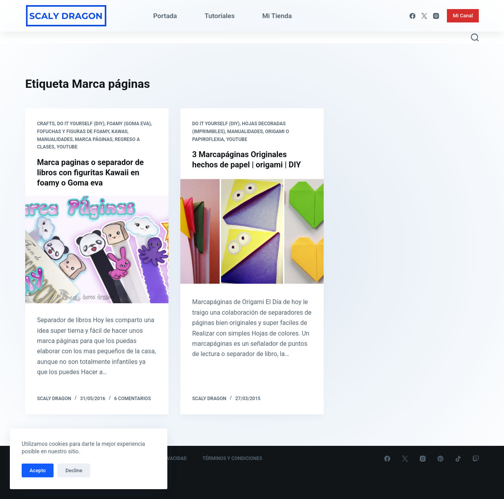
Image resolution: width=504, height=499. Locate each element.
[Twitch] (476, 459)
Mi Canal (463, 16)
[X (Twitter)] (424, 16)
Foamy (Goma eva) (129, 123)
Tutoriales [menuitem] (220, 16)
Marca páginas (93, 139)
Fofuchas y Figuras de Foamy (73, 131)
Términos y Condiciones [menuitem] (232, 458)
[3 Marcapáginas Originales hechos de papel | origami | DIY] (252, 231)
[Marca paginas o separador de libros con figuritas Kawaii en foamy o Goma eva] (97, 249)
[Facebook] (412, 16)
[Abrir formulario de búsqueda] (475, 37)
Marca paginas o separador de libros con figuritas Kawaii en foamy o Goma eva (90, 172)
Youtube (67, 147)
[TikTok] (458, 459)
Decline (73, 470)
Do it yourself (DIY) (81, 123)
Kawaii (119, 131)
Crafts (46, 123)
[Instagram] (436, 16)
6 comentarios (132, 398)
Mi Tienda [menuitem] (277, 16)
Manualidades (54, 139)
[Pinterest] (440, 459)
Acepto (38, 470)
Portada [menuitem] (165, 16)
